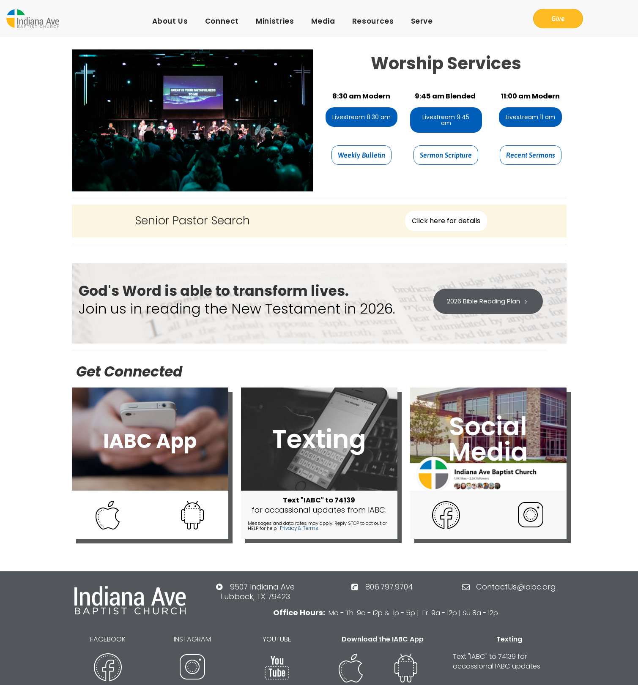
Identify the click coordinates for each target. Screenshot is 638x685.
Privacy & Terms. (298, 527)
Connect (222, 21)
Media (323, 21)
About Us (170, 21)
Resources (373, 21)
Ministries (275, 21)
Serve (422, 21)
